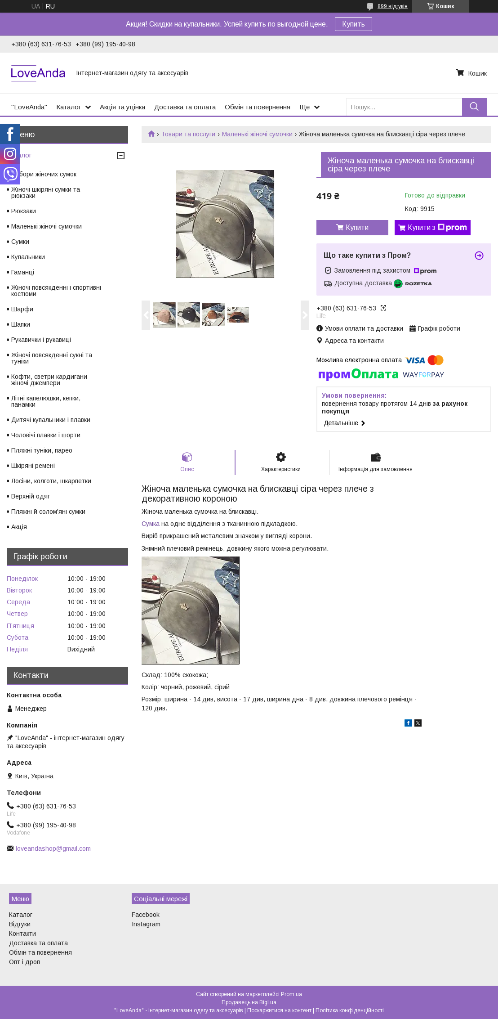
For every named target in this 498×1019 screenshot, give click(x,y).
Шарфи (22, 309)
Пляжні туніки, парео (41, 450)
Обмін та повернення (257, 107)
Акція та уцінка (122, 107)
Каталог (68, 107)
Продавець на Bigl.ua (249, 1002)
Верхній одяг (30, 496)
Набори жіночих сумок (43, 174)
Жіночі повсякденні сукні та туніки (51, 358)
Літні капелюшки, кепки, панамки (45, 401)
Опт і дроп (24, 961)
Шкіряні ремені (33, 465)
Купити (357, 227)
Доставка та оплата (185, 107)
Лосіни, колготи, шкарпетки (51, 481)
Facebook (146, 914)
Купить (353, 24)
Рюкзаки (23, 211)
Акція (19, 526)
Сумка (151, 523)
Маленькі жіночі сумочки (257, 134)
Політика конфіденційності (350, 1010)
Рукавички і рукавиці (41, 339)
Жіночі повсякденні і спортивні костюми (56, 290)
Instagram (146, 924)
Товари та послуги (188, 134)
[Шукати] (474, 107)
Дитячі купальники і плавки (50, 419)
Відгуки (20, 924)
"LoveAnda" (29, 107)
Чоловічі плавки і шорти (45, 435)
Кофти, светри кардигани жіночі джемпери (49, 379)
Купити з (437, 228)
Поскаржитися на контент (279, 1010)
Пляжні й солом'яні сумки (48, 511)
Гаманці (22, 272)
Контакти (22, 933)
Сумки (20, 241)
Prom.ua (291, 994)
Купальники (28, 256)
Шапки (20, 324)
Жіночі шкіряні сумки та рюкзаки (45, 192)
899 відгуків (393, 6)
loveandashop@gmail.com (53, 848)
